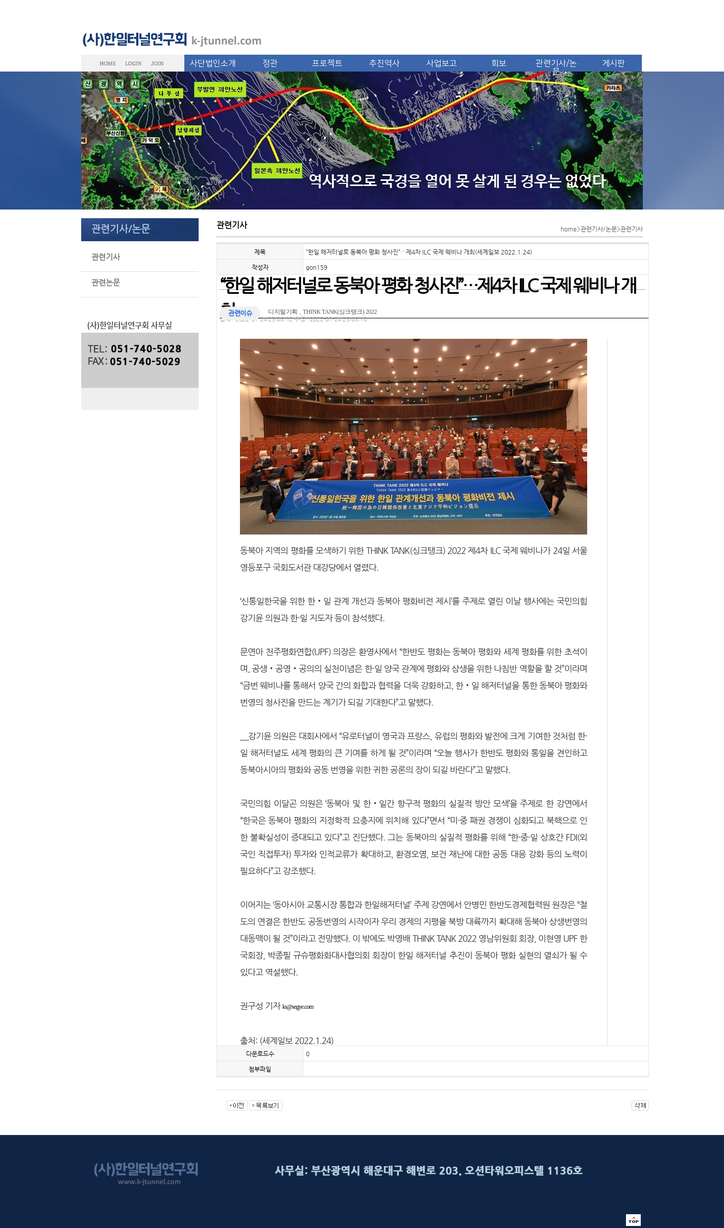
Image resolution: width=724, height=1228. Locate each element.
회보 (498, 63)
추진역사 (384, 63)
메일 (625, 321)
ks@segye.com (297, 1006)
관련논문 (105, 282)
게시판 (613, 63)
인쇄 (606, 321)
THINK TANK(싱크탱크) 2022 (340, 311)
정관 (270, 63)
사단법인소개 (213, 63)
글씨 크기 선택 (643, 321)
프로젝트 (327, 63)
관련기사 (105, 256)
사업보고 (441, 63)
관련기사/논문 (556, 67)
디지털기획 (283, 311)
